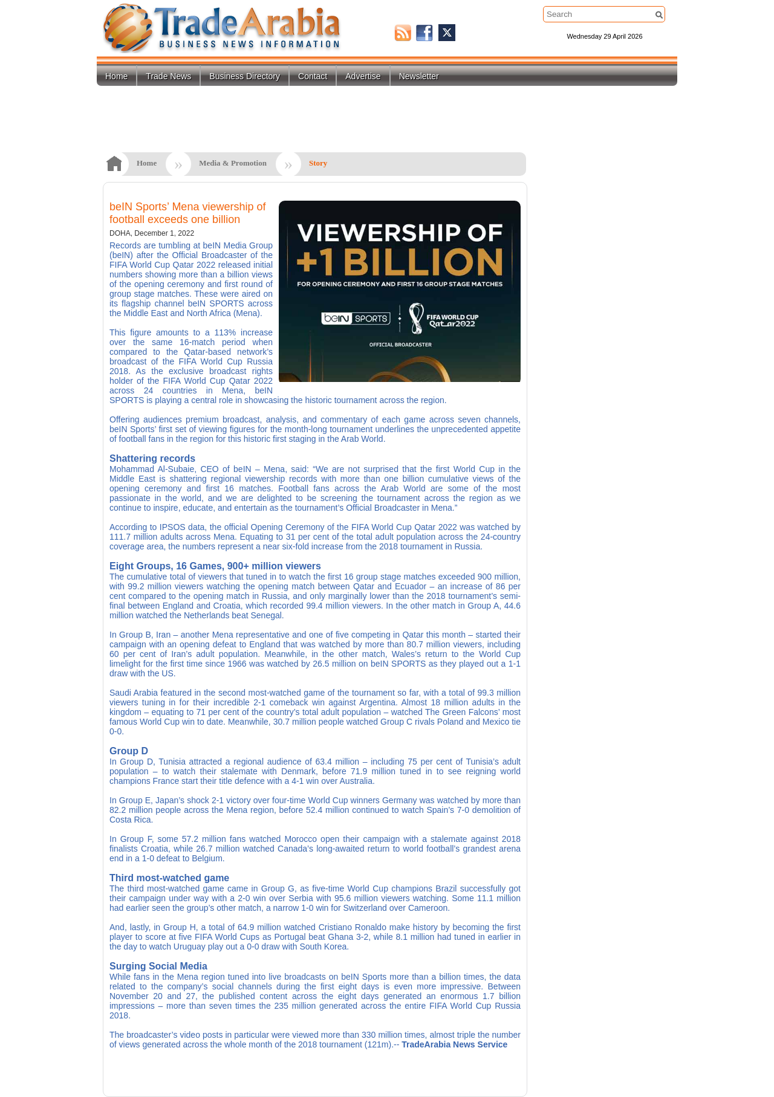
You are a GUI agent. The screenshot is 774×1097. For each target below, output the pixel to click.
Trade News (168, 76)
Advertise (362, 76)
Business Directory (244, 76)
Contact (312, 76)
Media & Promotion (233, 162)
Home (116, 76)
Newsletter (419, 76)
